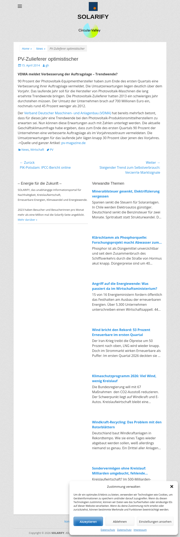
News (40, 48)
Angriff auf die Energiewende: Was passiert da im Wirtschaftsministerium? (124, 286)
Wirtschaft (37, 150)
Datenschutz (108, 530)
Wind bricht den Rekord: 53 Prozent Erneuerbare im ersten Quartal (121, 332)
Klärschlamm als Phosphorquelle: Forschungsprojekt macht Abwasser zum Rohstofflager (125, 240)
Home (27, 48)
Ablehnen (120, 521)
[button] (172, 486)
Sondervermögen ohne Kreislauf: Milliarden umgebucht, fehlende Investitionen (119, 471)
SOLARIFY (93, 16)
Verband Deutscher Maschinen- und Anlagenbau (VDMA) (67, 113)
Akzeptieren (88, 521)
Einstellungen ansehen (155, 521)
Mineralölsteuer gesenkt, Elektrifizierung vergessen (126, 194)
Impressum (140, 530)
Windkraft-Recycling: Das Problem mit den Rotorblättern (127, 424)
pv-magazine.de (73, 143)
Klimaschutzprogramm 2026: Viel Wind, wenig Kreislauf (124, 378)
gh (47, 65)
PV (51, 150)
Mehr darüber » (27, 220)
